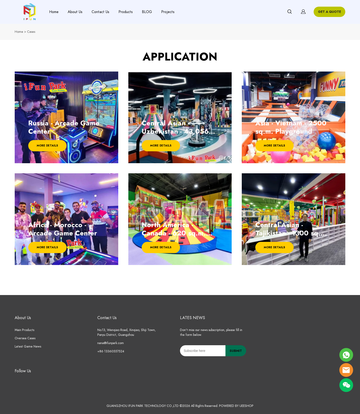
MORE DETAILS (47, 145)
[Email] (202, 350)
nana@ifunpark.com (110, 343)
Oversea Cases (25, 338)
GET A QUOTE (329, 12)
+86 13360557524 (110, 351)
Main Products (24, 330)
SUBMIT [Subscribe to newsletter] (236, 351)
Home (54, 11)
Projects (167, 11)
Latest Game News (28, 346)
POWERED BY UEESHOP (236, 406)
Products (125, 11)
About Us (75, 11)
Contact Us (100, 11)
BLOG (147, 11)
